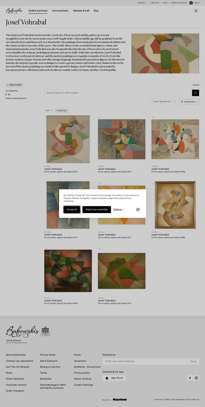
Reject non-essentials (97, 209)
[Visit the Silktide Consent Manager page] (137, 209)
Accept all (72, 209)
